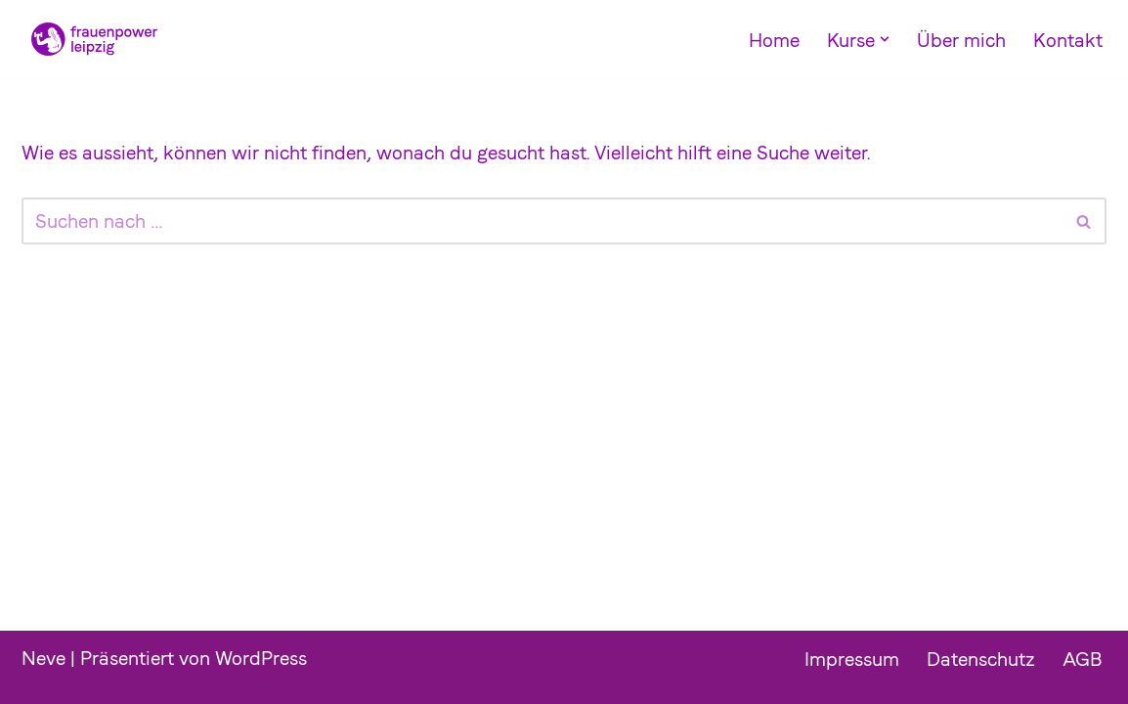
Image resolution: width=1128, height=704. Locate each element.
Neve (43, 658)
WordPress (261, 658)
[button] (884, 39)
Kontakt (1068, 40)
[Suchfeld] (542, 221)
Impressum (851, 659)
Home (774, 40)
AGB (1083, 659)
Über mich (961, 40)
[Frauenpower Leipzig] (89, 39)
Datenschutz (981, 659)
